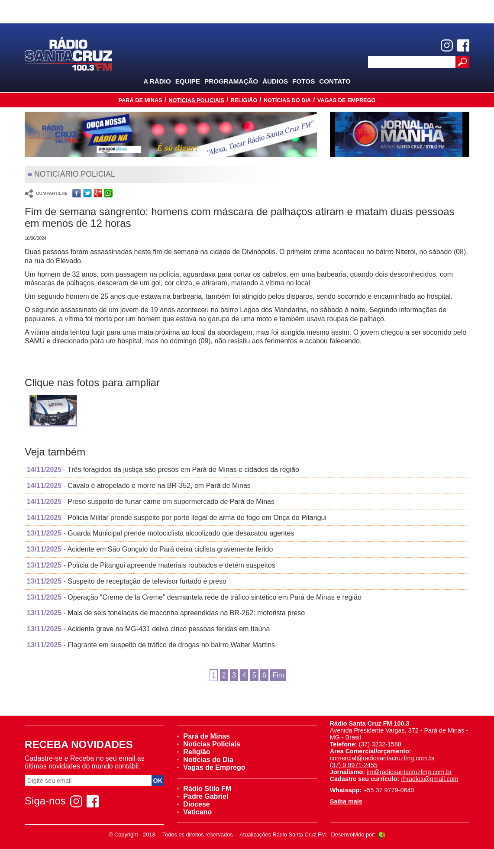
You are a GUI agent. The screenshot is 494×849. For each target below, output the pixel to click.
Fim (278, 675)
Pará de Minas (140, 100)
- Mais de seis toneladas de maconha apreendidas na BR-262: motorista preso (166, 613)
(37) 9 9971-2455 (354, 765)
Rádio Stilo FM (204, 788)
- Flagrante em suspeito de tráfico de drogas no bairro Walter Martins (151, 645)
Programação (231, 81)
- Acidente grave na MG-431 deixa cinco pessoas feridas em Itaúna (148, 629)
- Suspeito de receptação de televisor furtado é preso (126, 581)
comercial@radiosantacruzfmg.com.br (382, 758)
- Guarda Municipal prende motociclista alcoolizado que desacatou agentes (160, 533)
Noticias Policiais (196, 100)
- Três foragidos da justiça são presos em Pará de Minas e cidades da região (163, 469)
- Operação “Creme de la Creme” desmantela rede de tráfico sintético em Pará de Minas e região (194, 597)
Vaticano (194, 812)
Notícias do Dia (287, 100)
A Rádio (157, 81)
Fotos (303, 81)
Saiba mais (346, 801)
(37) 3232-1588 (380, 744)
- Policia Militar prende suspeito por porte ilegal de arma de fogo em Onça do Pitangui (176, 517)
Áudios (275, 81)
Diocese (193, 804)
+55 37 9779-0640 (388, 790)
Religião (243, 100)
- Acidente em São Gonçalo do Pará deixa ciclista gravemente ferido (150, 549)
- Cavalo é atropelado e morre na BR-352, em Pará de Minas (139, 485)
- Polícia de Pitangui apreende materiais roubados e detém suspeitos (151, 565)
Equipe (187, 81)
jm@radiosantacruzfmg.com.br (409, 771)
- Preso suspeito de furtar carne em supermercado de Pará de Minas (150, 501)
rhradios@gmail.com (429, 778)
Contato (335, 81)
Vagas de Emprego (346, 100)
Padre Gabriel (202, 796)
